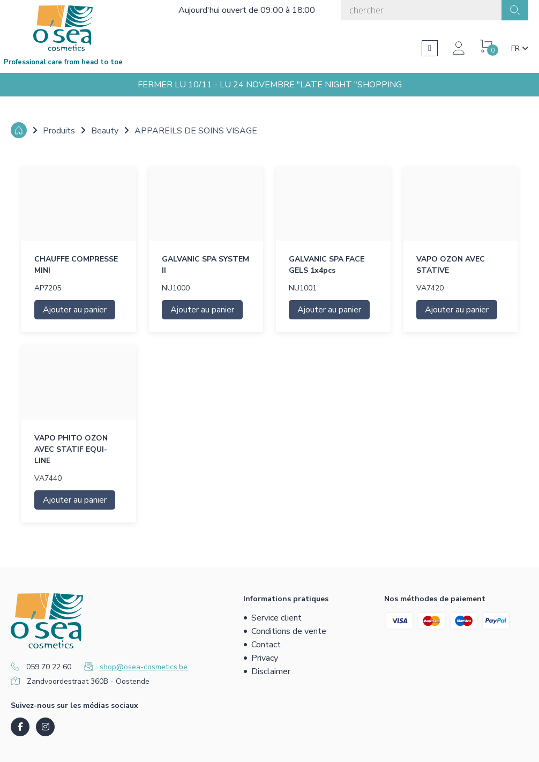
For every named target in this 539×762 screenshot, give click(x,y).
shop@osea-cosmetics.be (144, 667)
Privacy (264, 658)
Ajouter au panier (75, 310)
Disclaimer (270, 671)
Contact (266, 645)
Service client (276, 618)
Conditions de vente (288, 631)
